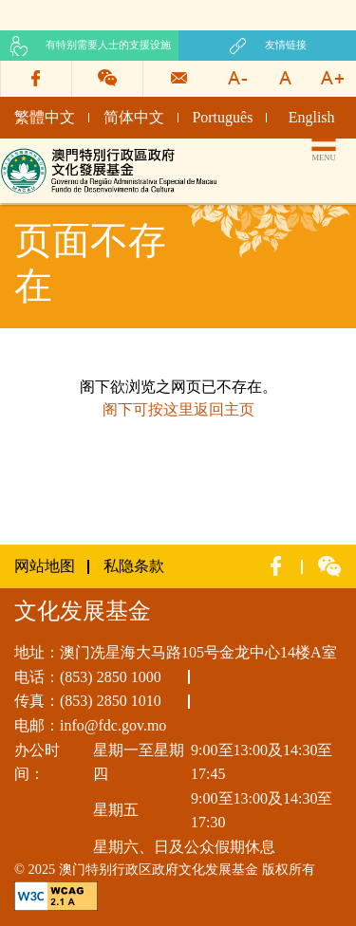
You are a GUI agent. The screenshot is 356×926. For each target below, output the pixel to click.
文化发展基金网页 (61, 154)
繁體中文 (44, 117)
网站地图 (44, 566)
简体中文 (133, 117)
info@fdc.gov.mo (113, 725)
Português (222, 117)
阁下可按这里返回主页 (178, 409)
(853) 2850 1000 (110, 677)
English (312, 117)
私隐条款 (133, 566)
